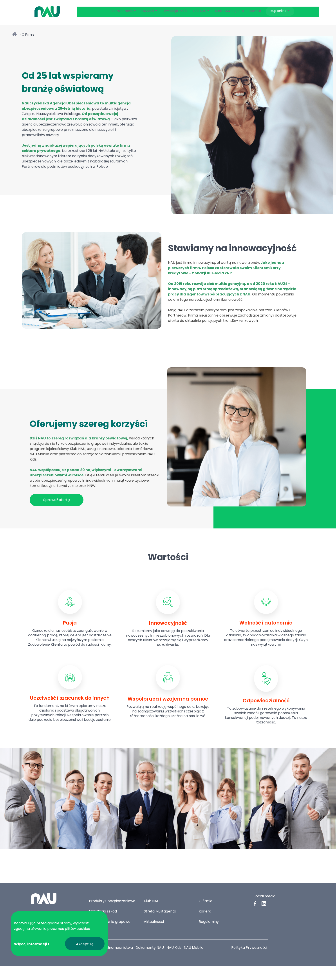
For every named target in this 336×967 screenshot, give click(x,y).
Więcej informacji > (32, 944)
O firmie (205, 901)
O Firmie (28, 35)
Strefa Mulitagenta (160, 912)
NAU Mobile (196, 948)
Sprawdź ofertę (56, 501)
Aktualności (154, 922)
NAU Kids (176, 948)
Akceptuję (85, 944)
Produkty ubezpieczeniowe (112, 901)
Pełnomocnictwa (119, 948)
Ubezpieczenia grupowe (109, 922)
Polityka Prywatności (249, 948)
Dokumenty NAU (151, 948)
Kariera (205, 912)
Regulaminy (209, 922)
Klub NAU (151, 901)
